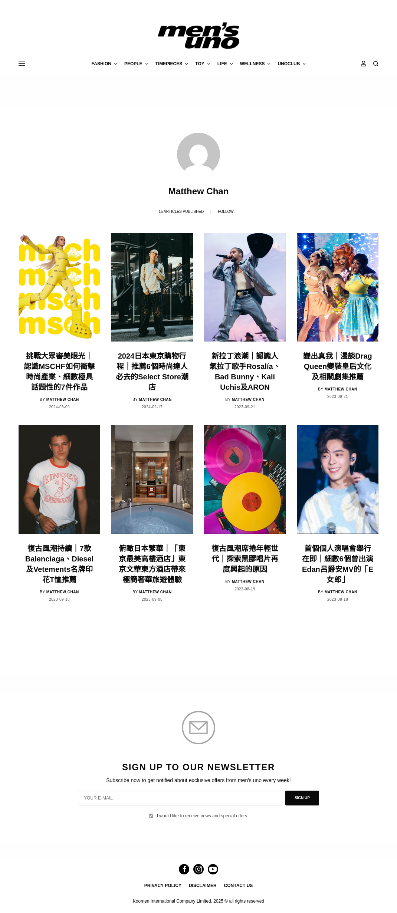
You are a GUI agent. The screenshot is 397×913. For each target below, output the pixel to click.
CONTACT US (238, 885)
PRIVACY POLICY (162, 885)
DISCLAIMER (203, 885)
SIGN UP (302, 798)
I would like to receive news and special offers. (203, 816)
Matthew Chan (62, 400)
